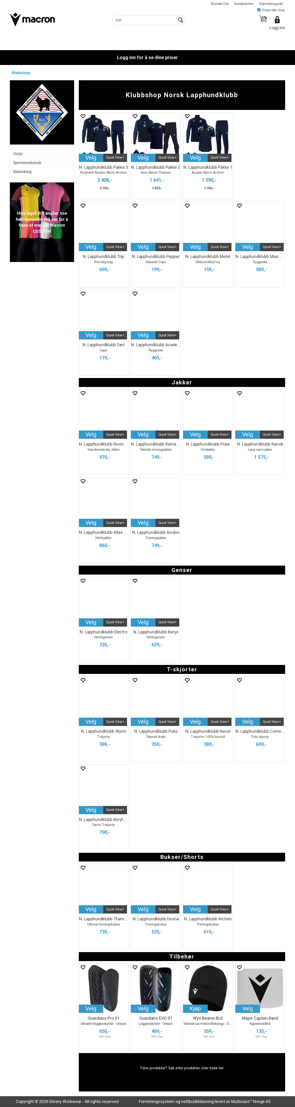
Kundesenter (244, 4)
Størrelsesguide (271, 4)
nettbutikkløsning (197, 1101)
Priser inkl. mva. (271, 10)
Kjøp (195, 1008)
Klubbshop (21, 73)
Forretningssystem (157, 1101)
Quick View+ (115, 157)
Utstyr (18, 154)
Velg (90, 157)
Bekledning (22, 171)
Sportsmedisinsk (27, 163)
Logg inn (277, 27)
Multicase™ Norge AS (251, 1101)
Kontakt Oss (220, 4)
